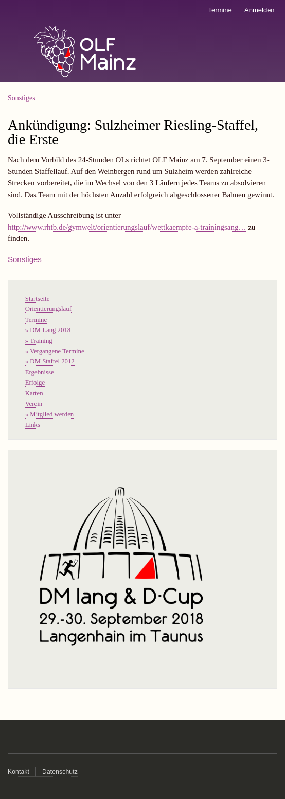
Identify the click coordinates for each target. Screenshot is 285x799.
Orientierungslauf (48, 308)
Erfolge (35, 382)
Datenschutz (60, 771)
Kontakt (18, 771)
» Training (38, 340)
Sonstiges (21, 98)
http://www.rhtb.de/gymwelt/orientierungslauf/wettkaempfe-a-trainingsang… (127, 227)
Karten (34, 393)
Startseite (37, 298)
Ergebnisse (39, 372)
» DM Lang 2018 (47, 330)
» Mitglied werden (49, 414)
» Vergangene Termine (54, 351)
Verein (33, 403)
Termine (219, 10)
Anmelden (259, 10)
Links (32, 424)
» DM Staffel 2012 (50, 361)
